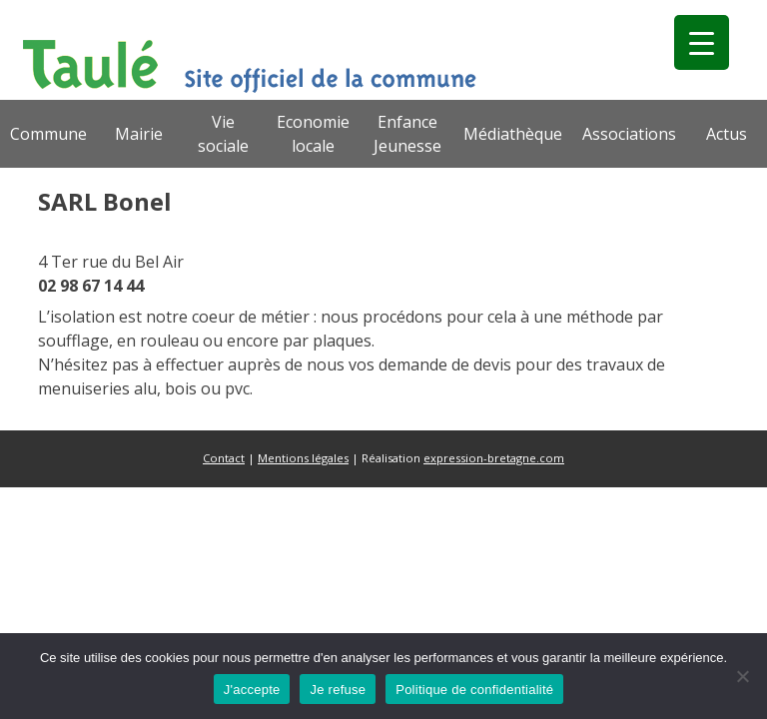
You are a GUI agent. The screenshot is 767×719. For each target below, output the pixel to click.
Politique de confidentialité (474, 689)
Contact (224, 457)
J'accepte (252, 689)
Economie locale (313, 134)
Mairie (139, 134)
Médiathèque (512, 134)
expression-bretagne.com (493, 457)
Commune (48, 134)
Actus (726, 134)
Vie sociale (223, 134)
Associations (629, 134)
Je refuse (338, 689)
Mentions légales (303, 457)
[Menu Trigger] (701, 42)
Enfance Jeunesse (407, 134)
